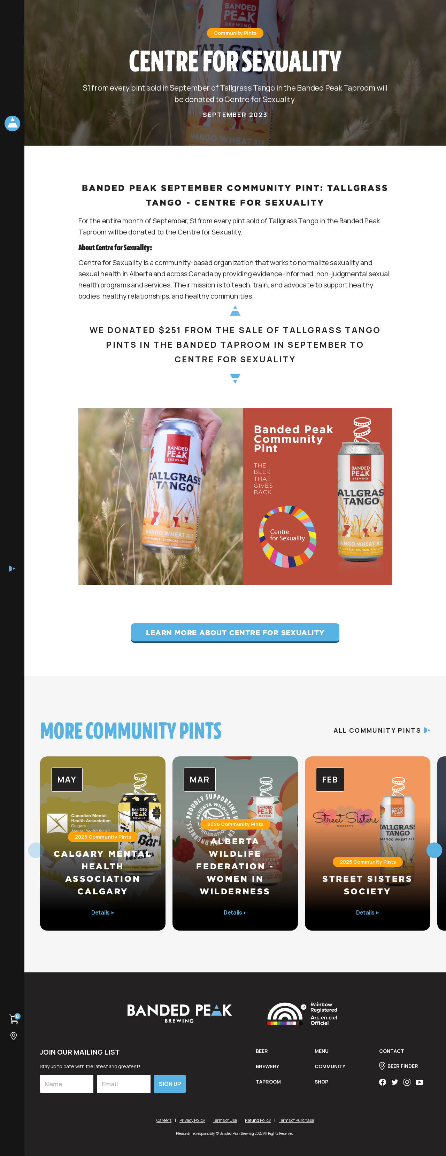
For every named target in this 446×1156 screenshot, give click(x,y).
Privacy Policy (192, 1120)
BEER (262, 1051)
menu (322, 1051)
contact (391, 1051)
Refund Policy (258, 1120)
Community (330, 1066)
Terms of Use (225, 1120)
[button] (434, 850)
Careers (163, 1120)
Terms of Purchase (296, 1120)
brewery (267, 1066)
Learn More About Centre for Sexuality (235, 632)
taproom (268, 1082)
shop (321, 1082)
